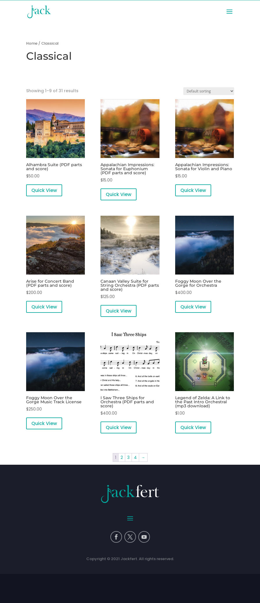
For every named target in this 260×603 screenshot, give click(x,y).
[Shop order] (208, 91)
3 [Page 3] (128, 457)
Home (31, 43)
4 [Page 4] (135, 457)
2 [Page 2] (122, 457)
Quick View (44, 190)
